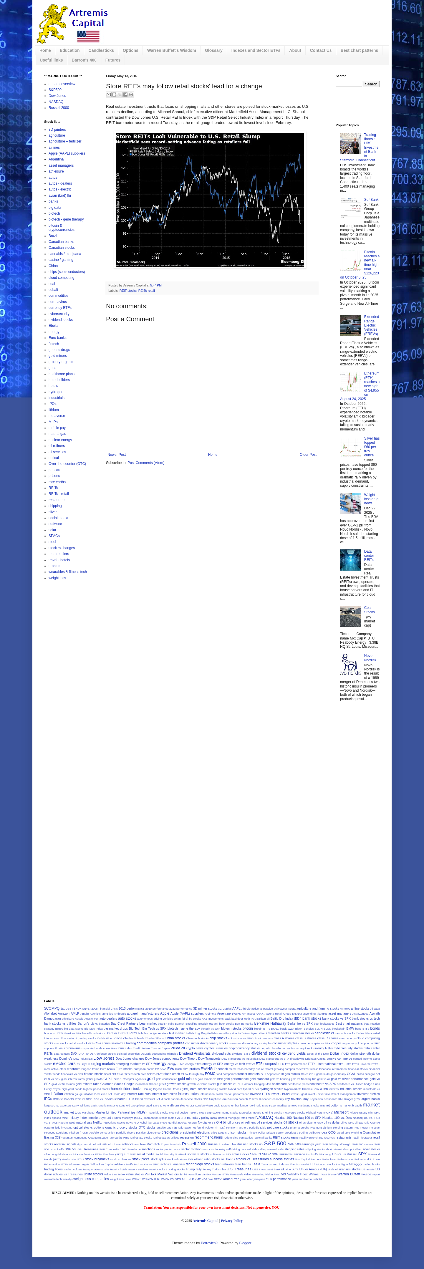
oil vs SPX (347, 1122)
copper (336, 1043)
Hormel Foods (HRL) (176, 1089)
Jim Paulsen (230, 1099)
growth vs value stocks (201, 1084)
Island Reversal (145, 1099)
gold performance (236, 1079)
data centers (62, 1053)
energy (54, 332)
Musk (251, 1117)
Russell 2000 (59, 108)
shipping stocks (315, 1149)
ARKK (260, 1013)
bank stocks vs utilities (60, 1023)
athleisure (56, 171)
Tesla (256, 1164)
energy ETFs (193, 1064)
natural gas (57, 434)
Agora (292, 1008)
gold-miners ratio (88, 1084)
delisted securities (128, 1053)
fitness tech (132, 1074)
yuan (295, 1179)
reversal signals (65, 1144)
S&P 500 (275, 1143)
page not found (194, 1127)
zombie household (310, 1179)
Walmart (314, 1174)
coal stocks (61, 1043)
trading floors (53, 1169)
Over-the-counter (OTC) (67, 464)
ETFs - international (322, 1064)
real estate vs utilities (166, 1137)
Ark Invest (248, 1013)
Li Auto (164, 1105)
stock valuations (177, 1159)
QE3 (324, 1132)
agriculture (57, 135)
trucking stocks (175, 1169)
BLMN (319, 1028)
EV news (160, 1069)
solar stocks (240, 1154)
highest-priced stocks (96, 1089)
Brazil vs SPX (73, 1033)
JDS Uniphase (212, 1099)
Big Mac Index (94, 1028)
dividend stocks (61, 320)
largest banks (370, 1099)
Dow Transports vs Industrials (240, 1058)
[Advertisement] (237, 19)
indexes (334, 1089)
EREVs (250, 1064)
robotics (127, 1144)
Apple (164, 1013)
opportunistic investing (58, 1127)
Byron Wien (258, 1033)
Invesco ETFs (260, 1094)
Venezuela (236, 1174)
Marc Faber (269, 1105)
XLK (191, 1179)
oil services (57, 452)
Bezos (59, 1028)
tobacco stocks (325, 1164)
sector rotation (191, 1149)
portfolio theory (125, 1132)
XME (198, 1179)
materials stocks (158, 1112)
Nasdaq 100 (283, 1117)
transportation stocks (96, 1169)
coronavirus (58, 302)
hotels (53, 386)
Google (129, 1084)
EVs (170, 1069)
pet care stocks (278, 1127)
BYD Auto (244, 1033)
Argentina (56, 159)
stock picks (141, 1159)
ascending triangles (315, 1013)
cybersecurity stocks (348, 1048)
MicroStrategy (358, 1112)
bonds (375, 1028)
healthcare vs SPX (322, 1084)
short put (348, 1149)
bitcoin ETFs (262, 1028)
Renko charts (315, 1137)
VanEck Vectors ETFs (215, 1174)
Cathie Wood (105, 1038)
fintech (54, 344)
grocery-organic (61, 362)
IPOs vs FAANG (63, 1099)
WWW (165, 1179)
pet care (55, 470)
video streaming (254, 1174)
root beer (140, 1144)
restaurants (57, 500)
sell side (252, 1149)
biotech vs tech (210, 1028)
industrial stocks (350, 1089)
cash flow (60, 1038)
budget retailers (158, 1033)
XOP (205, 1179)
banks (53, 201)
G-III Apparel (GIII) (272, 1074)
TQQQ (357, 1164)
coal (52, 284)
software (55, 524)
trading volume (73, 1169)
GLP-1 (107, 1079)
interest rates (188, 1094)
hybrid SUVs (251, 1089)
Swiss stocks (345, 1159)
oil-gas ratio (362, 1122)
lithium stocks (179, 1105)
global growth (94, 1079)
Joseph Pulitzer (248, 1099)
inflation (57, 1094)
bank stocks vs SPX (336, 1018)
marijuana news (287, 1105)
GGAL (351, 1074)
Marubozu (88, 1112)
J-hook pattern (170, 1099)
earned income (362, 1058)
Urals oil (333, 1169)
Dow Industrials (83, 1058)
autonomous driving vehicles (155, 1018)
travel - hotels (59, 560)
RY (261, 1144)
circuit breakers (263, 1038)
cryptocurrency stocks (244, 1048)
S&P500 (55, 90)
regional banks (263, 1137)
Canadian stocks (62, 248)
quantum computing (74, 1137)
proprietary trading (296, 1132)
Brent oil (111, 1033)
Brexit (122, 1033)
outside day (164, 1127)
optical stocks (83, 1127)
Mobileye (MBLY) (132, 1117)
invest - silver (316, 1094)
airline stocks (360, 1008)
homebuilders (59, 380)
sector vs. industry (213, 1149)
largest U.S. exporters (58, 1105)
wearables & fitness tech (68, 572)
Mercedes (245, 1112)
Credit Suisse (141, 1048)
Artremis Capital (205, 1221)
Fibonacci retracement (333, 1069)
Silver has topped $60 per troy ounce (372, 447)
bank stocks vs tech (366, 1018)
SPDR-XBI (285, 1154)
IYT (158, 1099)
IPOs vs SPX (83, 1099)
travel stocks (157, 1169)
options (99, 1127)
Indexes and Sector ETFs (256, 50)
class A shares (284, 1038)
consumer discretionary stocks (206, 1043)
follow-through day (192, 1074)
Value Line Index (114, 1174)
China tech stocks (197, 1038)
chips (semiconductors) (67, 272)
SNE (133, 1154)
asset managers (61, 165)
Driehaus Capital (315, 1058)
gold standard (259, 1079)
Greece (153, 1084)
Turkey (207, 1169)
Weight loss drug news (371, 499)
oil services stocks (270, 1122)
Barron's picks (88, 1023)
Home (45, 50)
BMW (350, 1028)
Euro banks (58, 338)
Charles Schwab (133, 1038)
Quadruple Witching (349, 1132)
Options (130, 50)
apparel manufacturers (143, 1013)
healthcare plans (61, 374)
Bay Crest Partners (124, 1023)
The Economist (299, 1164)
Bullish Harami (216, 1033)
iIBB (325, 1089)
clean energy (347, 1038)
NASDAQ (56, 102)
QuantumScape (98, 1137)
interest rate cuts (138, 1094)
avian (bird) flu (60, 195)
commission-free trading (119, 1043)
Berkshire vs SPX (300, 1023)
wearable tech (53, 1179)
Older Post (308, 455)
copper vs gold (351, 1043)
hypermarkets (292, 1089)
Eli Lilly (81, 1064)
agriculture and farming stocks (318, 1008)
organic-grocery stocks (121, 1127)
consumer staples (284, 1043)
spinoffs (313, 1154)
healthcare (279, 1084)
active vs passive (262, 1008)
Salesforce (133, 1149)
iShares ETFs (124, 1099)
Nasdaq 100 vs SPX (307, 1117)
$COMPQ (51, 1008)
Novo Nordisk (370, 658)
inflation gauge (73, 1094)
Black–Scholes (304, 1028)
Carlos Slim (363, 1033)
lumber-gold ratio (250, 1105)
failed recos (236, 1069)
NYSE (211, 1122)
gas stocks (292, 1074)
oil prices (234, 1122)
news (129, 1122)
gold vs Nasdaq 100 (303, 1079)
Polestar (375, 1127)
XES (178, 1179)
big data (55, 208)
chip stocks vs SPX (240, 1038)
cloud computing (61, 278)
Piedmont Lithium (321, 1127)
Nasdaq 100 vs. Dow (337, 1117)
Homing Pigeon (152, 1089)
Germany (340, 1074)
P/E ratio (177, 1127)
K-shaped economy (271, 1099)
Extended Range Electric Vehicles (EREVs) (371, 325)
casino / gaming (61, 260)
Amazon (63, 1013)
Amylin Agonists (90, 1013)
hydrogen (56, 392)
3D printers (57, 129)
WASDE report (370, 1174)
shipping (55, 506)
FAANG (207, 1069)
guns (52, 368)
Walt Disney (329, 1174)
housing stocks (217, 1089)
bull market (177, 1033)
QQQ (332, 1132)
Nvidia (202, 1122)
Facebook (221, 1069)
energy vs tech (234, 1064)
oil (224, 1122)
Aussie (79, 1018)
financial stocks (358, 1069)
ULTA (295, 1169)
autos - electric (60, 189)
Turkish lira (219, 1169)
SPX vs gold (326, 1154)
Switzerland (361, 1159)
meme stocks (229, 1112)
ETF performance (296, 1064)
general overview (62, 84)
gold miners (58, 356)
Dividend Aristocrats (195, 1053)
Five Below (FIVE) (152, 1074)
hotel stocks (198, 1089)
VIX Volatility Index (294, 1174)
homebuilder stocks (126, 1089)
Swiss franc (329, 1159)
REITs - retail (59, 494)
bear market (148, 1023)
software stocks (198, 1154)
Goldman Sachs (111, 1084)
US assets (368, 1169)
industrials (56, 398)
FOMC (210, 1074)
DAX (74, 1053)
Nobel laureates (149, 1122)
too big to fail (344, 1164)
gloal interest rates (73, 1079)
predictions (170, 1132)
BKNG (275, 1028)
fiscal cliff (110, 1074)
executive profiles (187, 1069)
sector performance (168, 1149)
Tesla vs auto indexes (275, 1164)
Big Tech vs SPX (154, 1028)
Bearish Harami (208, 1023)
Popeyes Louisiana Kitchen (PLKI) (66, 1132)
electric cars (64, 1063)
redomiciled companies (238, 1137)
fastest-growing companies (282, 1069)
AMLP (75, 1013)
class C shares (328, 1038)
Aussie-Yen (91, 1018)
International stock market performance (224, 1094)
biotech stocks (231, 1028)
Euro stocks (124, 1069)
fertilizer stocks (308, 1069)
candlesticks (324, 1033)
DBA (93, 1053)
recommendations (209, 1137)
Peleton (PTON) (215, 1127)
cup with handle (271, 1048)
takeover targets (79, 1164)
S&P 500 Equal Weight (336, 1144)
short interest (334, 1149)
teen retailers (59, 554)
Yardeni (227, 1179)
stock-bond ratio (199, 1159)
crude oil (178, 1048)
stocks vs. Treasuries (252, 1159)
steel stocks (69, 1159)
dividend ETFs (241, 1053)
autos (53, 177)
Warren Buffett (348, 1174)
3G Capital (225, 1008)
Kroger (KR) (352, 1099)
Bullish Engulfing (196, 1033)
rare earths (57, 482)
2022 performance (180, 1008)
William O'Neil (140, 1179)
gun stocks (224, 1084)
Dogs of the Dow (318, 1053)
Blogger (245, 1243)
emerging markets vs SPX (134, 1064)
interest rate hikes (164, 1094)
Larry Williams (81, 1105)
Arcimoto (210, 1013)
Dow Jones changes (130, 1058)
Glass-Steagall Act (368, 1074)
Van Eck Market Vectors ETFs (166, 1174)
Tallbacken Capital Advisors (107, 1164)
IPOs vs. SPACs (103, 1099)
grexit (162, 1084)
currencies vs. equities (296, 1048)
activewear (280, 1008)
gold (151, 1078)
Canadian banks (61, 242)
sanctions (148, 1149)
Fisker (121, 1074)
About (295, 50)
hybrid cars (235, 1089)
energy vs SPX (212, 1064)
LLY (192, 1105)
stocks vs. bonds (223, 1159)
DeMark (146, 1053)
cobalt (53, 290)
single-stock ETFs (90, 1154)
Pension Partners (237, 1127)
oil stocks (291, 1122)
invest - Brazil (280, 1094)
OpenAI (375, 1122)
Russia (213, 1144)
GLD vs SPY (52, 1079)
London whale (204, 1105)
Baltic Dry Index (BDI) (286, 1018)
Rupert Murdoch (171, 1144)
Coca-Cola (93, 1043)
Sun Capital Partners (308, 1159)
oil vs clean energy (311, 1122)
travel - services (138, 1169)
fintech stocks (94, 1074)
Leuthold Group (129, 1105)
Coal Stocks (369, 610)
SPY (362, 1154)
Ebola (53, 326)
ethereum (73, 1069)
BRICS (132, 1033)
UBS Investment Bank (266, 1169)
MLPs (53, 422)
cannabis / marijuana (65, 254)
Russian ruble (227, 1144)
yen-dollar (246, 1179)
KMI (340, 1099)
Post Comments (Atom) (145, 463)
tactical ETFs (60, 1164)
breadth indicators (93, 1033)
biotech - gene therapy (66, 219)
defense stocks (106, 1053)
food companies (226, 1074)
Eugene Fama (90, 1069)
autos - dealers (60, 183)
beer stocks (226, 1023)
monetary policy (198, 1117)
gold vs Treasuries (63, 1084)
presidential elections (195, 1132)
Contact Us (321, 50)
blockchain (338, 1028)
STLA (80, 1159)
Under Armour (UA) (313, 1169)
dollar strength (360, 1053)
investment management (341, 1094)
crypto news (194, 1048)
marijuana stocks (308, 1105)
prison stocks (237, 1132)
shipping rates (294, 1149)
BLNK (327, 1028)
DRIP (330, 1058)
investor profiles (368, 1094)
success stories (282, 1159)
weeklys (67, 1179)
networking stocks (114, 1122)
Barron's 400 (84, 60)
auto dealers (108, 1018)
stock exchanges (62, 548)
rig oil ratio (95, 1144)
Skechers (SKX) (113, 1154)
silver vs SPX (70, 1154)
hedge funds (372, 1084)
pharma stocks (299, 1127)
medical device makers (183, 1112)
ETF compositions (270, 1064)
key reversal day (297, 1099)
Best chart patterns (359, 50)
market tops (72, 1112)
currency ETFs (60, 308)
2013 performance (132, 1008)
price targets (219, 1132)
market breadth (352, 1105)
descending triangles (165, 1053)
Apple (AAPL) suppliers (67, 153)
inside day (119, 1094)
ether (62, 1069)
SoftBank (371, 200)
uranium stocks (350, 1169)
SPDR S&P (270, 1154)
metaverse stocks (294, 1112)
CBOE (118, 1038)
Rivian (118, 1144)
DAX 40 (84, 1053)
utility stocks (93, 1174)
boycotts (49, 1033)
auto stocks (127, 1018)
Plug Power (361, 1127)
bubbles (143, 1033)
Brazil (53, 236)
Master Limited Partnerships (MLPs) (121, 1112)
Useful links (51, 60)
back (228, 1018)
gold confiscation (166, 1079)
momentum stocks (155, 1117)
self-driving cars (236, 1149)
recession (187, 1137)
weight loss (57, 578)
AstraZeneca (360, 1013)
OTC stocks (147, 1127)
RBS (126, 1137)
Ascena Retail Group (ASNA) (283, 1013)
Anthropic (120, 1013)
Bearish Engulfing (186, 1023)
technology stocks (200, 1164)
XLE (185, 1179)
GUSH (237, 1084)
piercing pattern (343, 1127)
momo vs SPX (177, 1117)
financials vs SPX (72, 1074)
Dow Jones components (162, 1058)
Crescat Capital (160, 1048)
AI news (345, 1008)
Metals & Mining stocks (267, 1112)
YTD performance (278, 1179)
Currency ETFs (322, 1048)
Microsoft (341, 1112)
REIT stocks (128, 290)
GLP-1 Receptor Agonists (130, 1079)
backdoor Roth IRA (243, 1018)
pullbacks (315, 1132)
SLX (126, 1154)
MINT (65, 1117)
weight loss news (120, 1179)
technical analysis (172, 1164)
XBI (172, 1179)
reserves (329, 1137)
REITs (53, 488)
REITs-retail (146, 290)
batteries (104, 1023)
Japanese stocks (191, 1099)
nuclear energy (60, 440)
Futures (112, 60)
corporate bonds (92, 1048)
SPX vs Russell (346, 1154)
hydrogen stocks (271, 1089)
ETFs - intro (344, 1064)
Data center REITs (369, 555)
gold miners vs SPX (210, 1079)
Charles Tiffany (154, 1038)
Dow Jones (57, 96)
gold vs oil (323, 1079)
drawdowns (297, 1058)
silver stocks (371, 1149)
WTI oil (155, 1179)
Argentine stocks (229, 1013)
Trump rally (194, 1169)
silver (53, 512)
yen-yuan (259, 1179)
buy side (231, 1033)
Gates (305, 1074)
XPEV (218, 1179)
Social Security (164, 1154)
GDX (312, 1074)
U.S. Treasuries (239, 1169)
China (53, 266)
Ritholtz (108, 1144)
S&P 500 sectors (362, 1144)
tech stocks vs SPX (146, 1164)
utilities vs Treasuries (68, 1174)
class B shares (305, 1038)
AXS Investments (213, 1018)
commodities (58, 296)
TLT (312, 1164)
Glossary (214, 50)
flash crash (172, 1074)
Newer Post (116, 455)
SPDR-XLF (300, 1154)
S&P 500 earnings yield (304, 1144)
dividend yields (294, 1053)
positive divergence (148, 1132)
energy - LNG (176, 1064)
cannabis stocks (345, 1033)
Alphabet (50, 1013)
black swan (287, 1028)
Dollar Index (339, 1053)
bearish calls (166, 1023)
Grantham (141, 1084)
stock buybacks (97, 1159)
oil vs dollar (332, 1122)
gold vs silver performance (349, 1079)
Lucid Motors (222, 1105)
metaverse (57, 416)
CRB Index (125, 1048)
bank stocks (311, 1018)
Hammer (247, 1084)
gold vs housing (280, 1079)
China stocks (175, 1038)
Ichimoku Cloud (312, 1089)
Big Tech (135, 1028)
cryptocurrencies (216, 1048)
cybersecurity (59, 314)
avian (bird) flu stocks (187, 1018)
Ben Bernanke (244, 1023)
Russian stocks (247, 1144)
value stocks (135, 1174)
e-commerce (343, 1058)
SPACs (54, 536)
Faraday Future (254, 1069)
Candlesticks (101, 50)
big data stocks (73, 1028)
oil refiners (57, 446)
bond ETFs (362, 1028)
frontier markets (248, 1074)
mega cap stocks (210, 1112)
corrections (110, 1048)
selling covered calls (271, 1149)
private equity (275, 1132)
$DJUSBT (67, 1008)
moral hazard (219, 1117)
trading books (371, 1164)
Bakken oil (263, 1018)
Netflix (97, 1122)
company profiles (171, 1043)
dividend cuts (221, 1053)
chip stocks (218, 1038)
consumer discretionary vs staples (250, 1043)
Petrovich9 (209, 1243)
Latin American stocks (104, 1105)
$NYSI (86, 1008)
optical (54, 458)
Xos (210, 1179)
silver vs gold (52, 1154)
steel (52, 542)
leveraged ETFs (150, 1105)
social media (58, 518)
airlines (54, 147)
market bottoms (331, 1105)
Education (70, 50)
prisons (54, 476)
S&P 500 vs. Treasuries (81, 1149)
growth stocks (176, 1084)
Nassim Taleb (66, 1122)
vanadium (194, 1174)
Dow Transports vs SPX (274, 1058)
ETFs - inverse (361, 1064)
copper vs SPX (370, 1043)
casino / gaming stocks (81, 1038)
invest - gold (299, 1094)
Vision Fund (272, 1174)
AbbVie (246, 1008)
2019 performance (156, 1008)
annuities (107, 1013)
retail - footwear (362, 1137)
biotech (54, 213)
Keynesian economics (323, 1099)
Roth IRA (153, 1144)
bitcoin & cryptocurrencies (61, 227)
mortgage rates (237, 1117)
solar (52, 530)
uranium (55, 566)
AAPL (236, 1008)
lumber (235, 1105)
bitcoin (248, 1028)
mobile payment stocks (104, 1117)
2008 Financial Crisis (104, 1008)
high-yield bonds (72, 1089)
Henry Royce (52, 1089)
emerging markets (100, 1064)
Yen (236, 1179)
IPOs (53, 404)
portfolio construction (102, 1132)
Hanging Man (262, 1084)
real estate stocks (141, 1137)
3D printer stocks (205, 1008)
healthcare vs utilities (350, 1084)
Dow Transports (209, 1058)
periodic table (257, 1127)
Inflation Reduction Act (98, 1094)
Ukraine (286, 1169)
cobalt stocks (77, 1043)
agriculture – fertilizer (65, 141)
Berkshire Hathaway (270, 1023)
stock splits (158, 1159)
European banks (143, 1069)
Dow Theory (188, 1058)
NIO (136, 1122)
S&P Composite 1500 (112, 1149)
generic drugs (59, 350)
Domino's (65, 1058)
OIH (219, 1122)
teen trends (243, 1164)
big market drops (116, 1028)
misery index (78, 1117)
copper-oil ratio (53, 1048)
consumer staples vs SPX (314, 1043)
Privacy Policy (257, 1132)
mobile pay (57, 428)
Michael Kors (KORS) (319, 1112)
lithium (54, 410)
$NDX (78, 1008)
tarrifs (129, 1164)
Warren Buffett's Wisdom (171, 50)
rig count (82, 1144)
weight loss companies (91, 1179)
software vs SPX (220, 1154)
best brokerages (324, 1023)
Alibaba (375, 1008)
